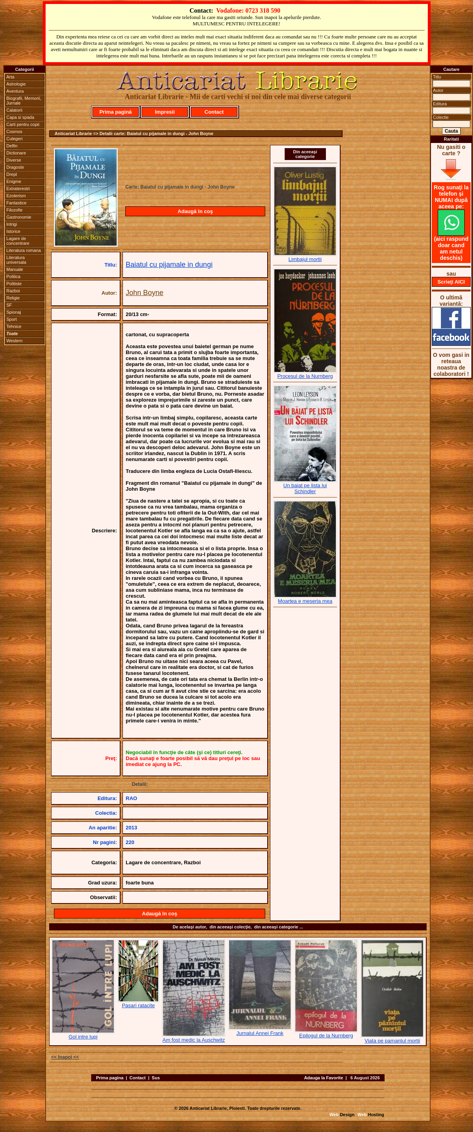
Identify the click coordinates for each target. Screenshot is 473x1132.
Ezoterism (16, 195)
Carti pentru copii (22, 124)
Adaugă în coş (195, 211)
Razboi (13, 290)
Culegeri (14, 138)
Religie (13, 297)
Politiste (14, 283)
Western (14, 340)
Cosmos (14, 131)
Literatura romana (23, 250)
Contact (214, 112)
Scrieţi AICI (451, 282)
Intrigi (11, 224)
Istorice (13, 231)
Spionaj (13, 312)
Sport (11, 319)
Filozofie (14, 210)
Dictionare (16, 153)
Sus (156, 1077)
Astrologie (16, 84)
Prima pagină (116, 112)
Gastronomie (18, 217)
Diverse (13, 160)
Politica (13, 276)
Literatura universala (16, 260)
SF (9, 305)
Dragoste (15, 167)
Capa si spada (20, 117)
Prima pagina (109, 1077)
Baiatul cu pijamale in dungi (169, 265)
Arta (10, 76)
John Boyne (144, 293)
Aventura (15, 91)
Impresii (165, 112)
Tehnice (13, 326)
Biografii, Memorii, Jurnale (23, 100)
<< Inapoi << (65, 1057)
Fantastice (16, 202)
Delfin (11, 145)
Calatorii (14, 110)
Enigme (13, 181)
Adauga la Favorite (323, 1077)
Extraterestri (18, 188)
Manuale (14, 269)
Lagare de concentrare (17, 241)
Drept (11, 174)
